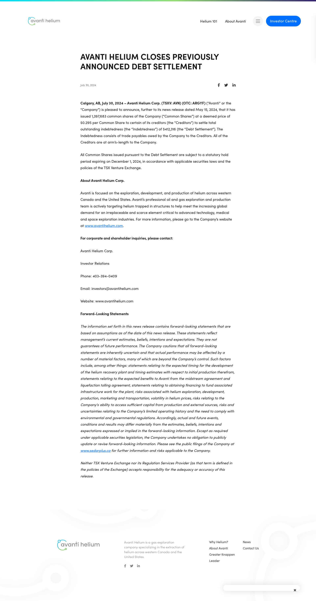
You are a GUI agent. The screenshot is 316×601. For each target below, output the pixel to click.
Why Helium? (218, 542)
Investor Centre (283, 20)
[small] (125, 566)
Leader (214, 560)
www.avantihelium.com (104, 225)
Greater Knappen (222, 554)
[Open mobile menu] (258, 21)
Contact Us (251, 548)
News (247, 542)
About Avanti (218, 548)
